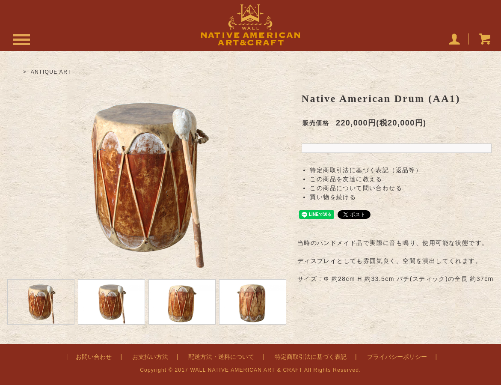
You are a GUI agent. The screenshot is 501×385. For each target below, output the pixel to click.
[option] (146, 176)
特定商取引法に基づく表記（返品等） (366, 170)
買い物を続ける (333, 197)
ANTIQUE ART (51, 72)
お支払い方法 (150, 356)
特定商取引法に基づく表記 (311, 356)
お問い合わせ (94, 356)
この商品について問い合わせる (356, 188)
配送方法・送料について (221, 356)
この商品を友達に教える (346, 179)
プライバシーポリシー (397, 356)
